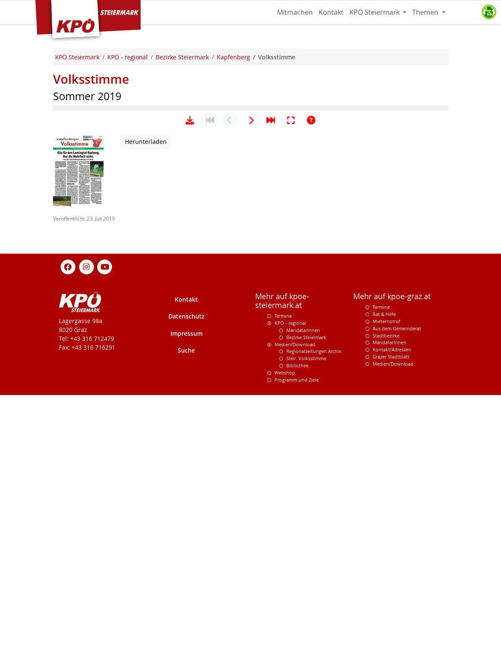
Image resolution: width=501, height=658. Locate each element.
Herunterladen (146, 405)
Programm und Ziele (296, 642)
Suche (186, 613)
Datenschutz (186, 579)
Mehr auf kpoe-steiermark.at (282, 564)
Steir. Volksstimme (306, 621)
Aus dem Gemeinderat (397, 591)
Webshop (284, 635)
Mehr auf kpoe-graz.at (392, 559)
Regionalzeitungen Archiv (313, 614)
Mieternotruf (386, 584)
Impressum (187, 596)
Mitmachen (295, 12)
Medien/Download (294, 607)
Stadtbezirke (386, 598)
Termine (283, 579)
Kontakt (331, 12)
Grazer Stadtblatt (391, 619)
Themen (426, 12)
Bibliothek (297, 628)
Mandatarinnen (303, 593)
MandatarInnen (389, 605)
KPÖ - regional (290, 586)
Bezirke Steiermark (306, 600)
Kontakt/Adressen (392, 612)
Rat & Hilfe (384, 577)
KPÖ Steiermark (375, 12)
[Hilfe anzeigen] (311, 383)
